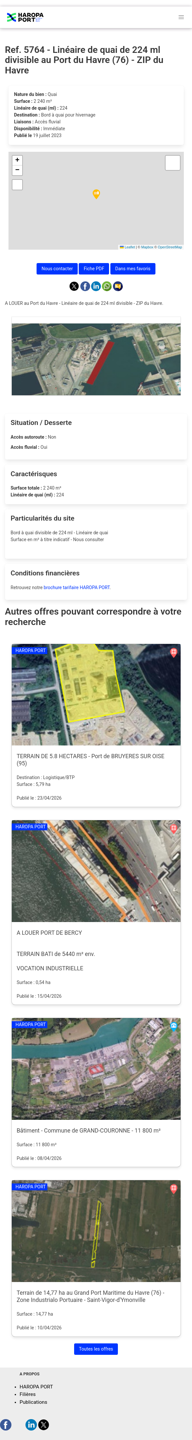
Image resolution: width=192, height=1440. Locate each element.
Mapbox (147, 247)
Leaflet (127, 247)
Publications (33, 1402)
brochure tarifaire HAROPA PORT (77, 587)
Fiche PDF (94, 268)
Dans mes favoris (133, 268)
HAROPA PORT (36, 1387)
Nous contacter (57, 268)
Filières (28, 1394)
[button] (96, 195)
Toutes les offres (96, 1349)
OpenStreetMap (170, 247)
